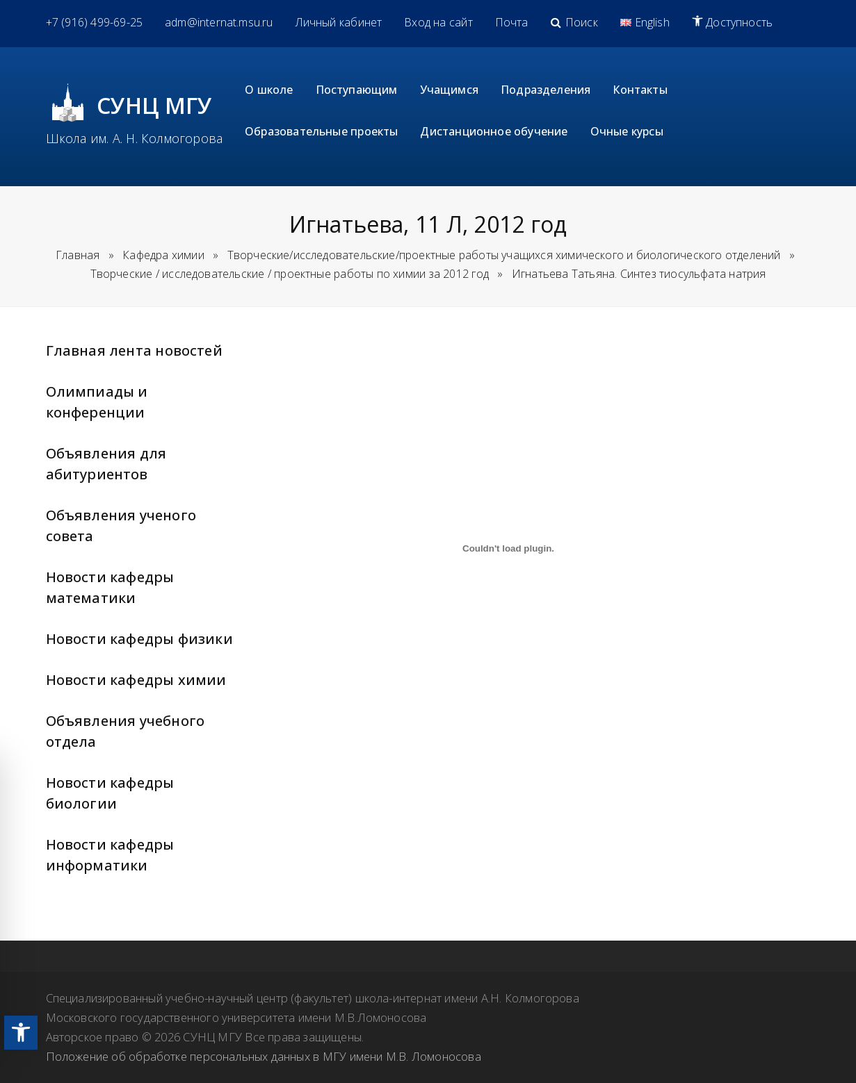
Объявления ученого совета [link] (121, 525)
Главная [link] (77, 255)
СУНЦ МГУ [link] (155, 105)
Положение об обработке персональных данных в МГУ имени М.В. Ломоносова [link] (263, 1056)
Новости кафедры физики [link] (139, 638)
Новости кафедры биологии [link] (110, 793)
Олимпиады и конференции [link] (97, 402)
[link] (21, 1033)
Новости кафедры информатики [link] (110, 855)
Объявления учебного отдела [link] (125, 731)
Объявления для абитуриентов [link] (106, 463)
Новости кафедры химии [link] (136, 679)
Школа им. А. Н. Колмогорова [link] (134, 138)
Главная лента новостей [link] (134, 350)
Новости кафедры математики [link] (110, 587)
